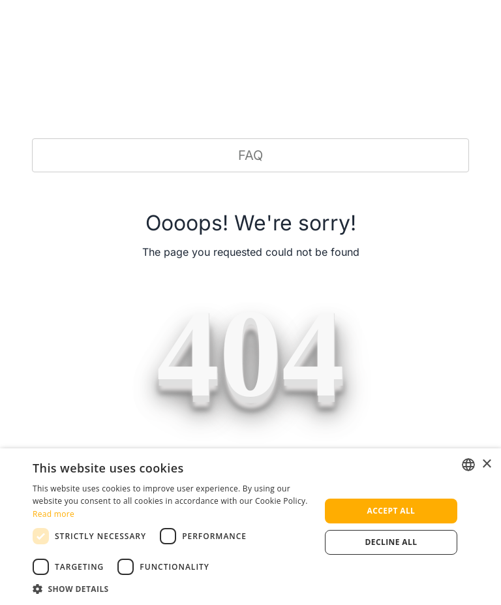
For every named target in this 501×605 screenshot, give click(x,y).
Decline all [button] (391, 542)
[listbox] (468, 464)
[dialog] (250, 526)
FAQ (250, 155)
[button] (172, 588)
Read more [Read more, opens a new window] (53, 514)
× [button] (486, 464)
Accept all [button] (391, 510)
